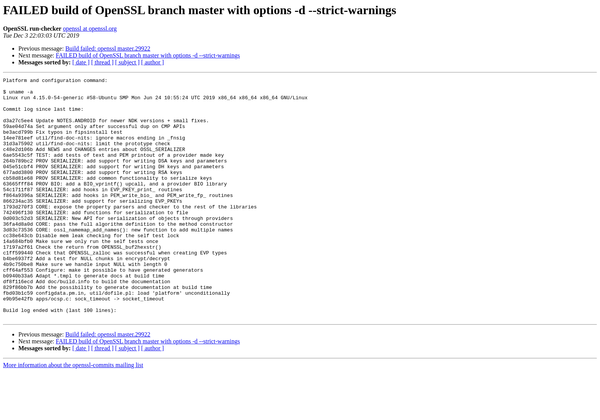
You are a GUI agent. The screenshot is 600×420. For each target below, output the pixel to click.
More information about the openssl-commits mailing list (73, 413)
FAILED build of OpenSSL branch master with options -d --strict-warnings (148, 55)
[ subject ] (127, 62)
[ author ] (152, 62)
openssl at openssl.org (90, 28)
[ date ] (81, 62)
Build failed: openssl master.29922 (107, 48)
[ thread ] (102, 62)
